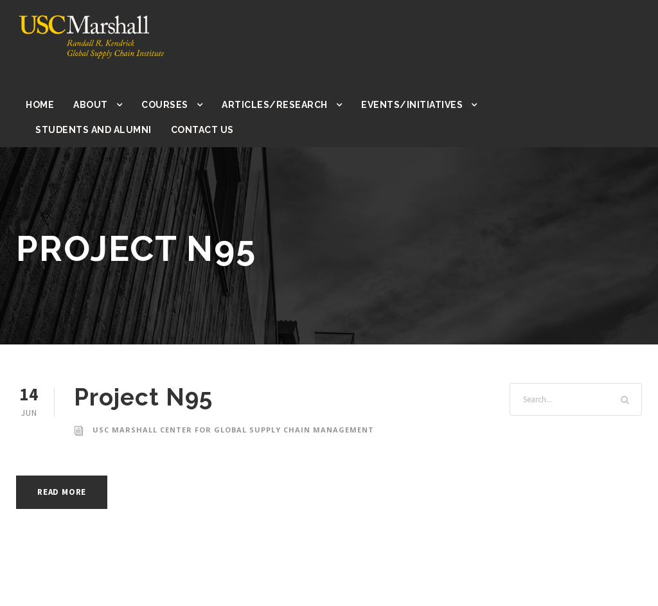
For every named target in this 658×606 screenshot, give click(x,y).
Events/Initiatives (406, 105)
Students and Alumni (91, 130)
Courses (164, 105)
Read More (65, 492)
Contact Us (198, 130)
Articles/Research (273, 105)
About (90, 105)
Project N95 (143, 397)
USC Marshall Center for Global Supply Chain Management (232, 430)
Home (40, 105)
